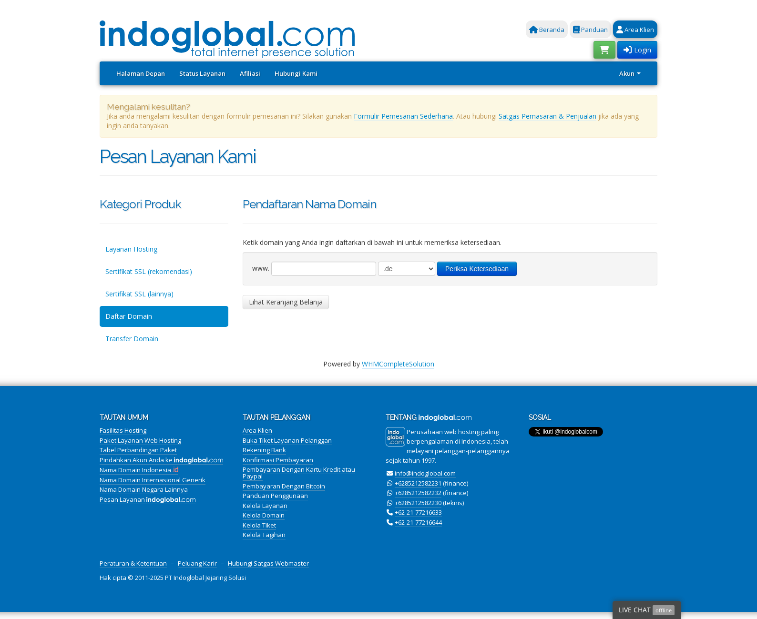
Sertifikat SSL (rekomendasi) (148, 271)
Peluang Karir (197, 563)
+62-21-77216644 (418, 522)
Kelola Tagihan (264, 534)
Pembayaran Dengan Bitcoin (284, 486)
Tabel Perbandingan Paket (138, 450)
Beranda (546, 29)
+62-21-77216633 (418, 512)
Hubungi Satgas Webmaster (268, 563)
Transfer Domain (131, 338)
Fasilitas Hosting (123, 430)
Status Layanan (202, 73)
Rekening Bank (264, 450)
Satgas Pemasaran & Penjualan (547, 116)
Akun (630, 73)
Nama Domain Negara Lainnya (144, 489)
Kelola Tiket (259, 525)
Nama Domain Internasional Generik (152, 480)
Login (637, 49)
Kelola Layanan (265, 505)
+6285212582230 (418, 502)
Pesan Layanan (147, 499)
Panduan (590, 29)
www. (260, 268)
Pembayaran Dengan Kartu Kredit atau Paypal (299, 472)
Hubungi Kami (296, 73)
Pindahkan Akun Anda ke (161, 460)
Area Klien (635, 29)
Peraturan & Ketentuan (133, 563)
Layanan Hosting (131, 249)
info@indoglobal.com (425, 473)
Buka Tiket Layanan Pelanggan (287, 440)
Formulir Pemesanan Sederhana (403, 116)
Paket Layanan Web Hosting (140, 440)
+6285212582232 (418, 492)
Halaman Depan (140, 73)
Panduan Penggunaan (275, 495)
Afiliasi (250, 73)
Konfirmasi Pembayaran (278, 460)
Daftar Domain (128, 316)
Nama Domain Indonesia (139, 470)
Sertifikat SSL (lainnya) (139, 293)
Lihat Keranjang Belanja (286, 301)
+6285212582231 (418, 483)
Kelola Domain (264, 515)
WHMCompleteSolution (398, 363)
